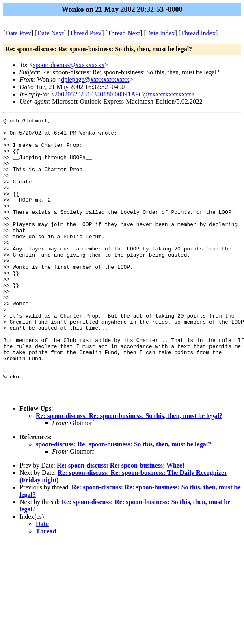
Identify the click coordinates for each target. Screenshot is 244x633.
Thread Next (124, 33)
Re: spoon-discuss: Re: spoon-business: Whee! (120, 520)
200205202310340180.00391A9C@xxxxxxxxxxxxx (122, 94)
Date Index (160, 33)
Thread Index (198, 33)
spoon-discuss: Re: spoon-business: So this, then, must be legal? (123, 499)
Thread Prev (85, 33)
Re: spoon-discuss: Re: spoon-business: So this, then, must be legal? (129, 470)
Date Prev (18, 33)
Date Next (50, 33)
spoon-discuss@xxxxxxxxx (69, 64)
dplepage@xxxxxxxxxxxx (95, 79)
